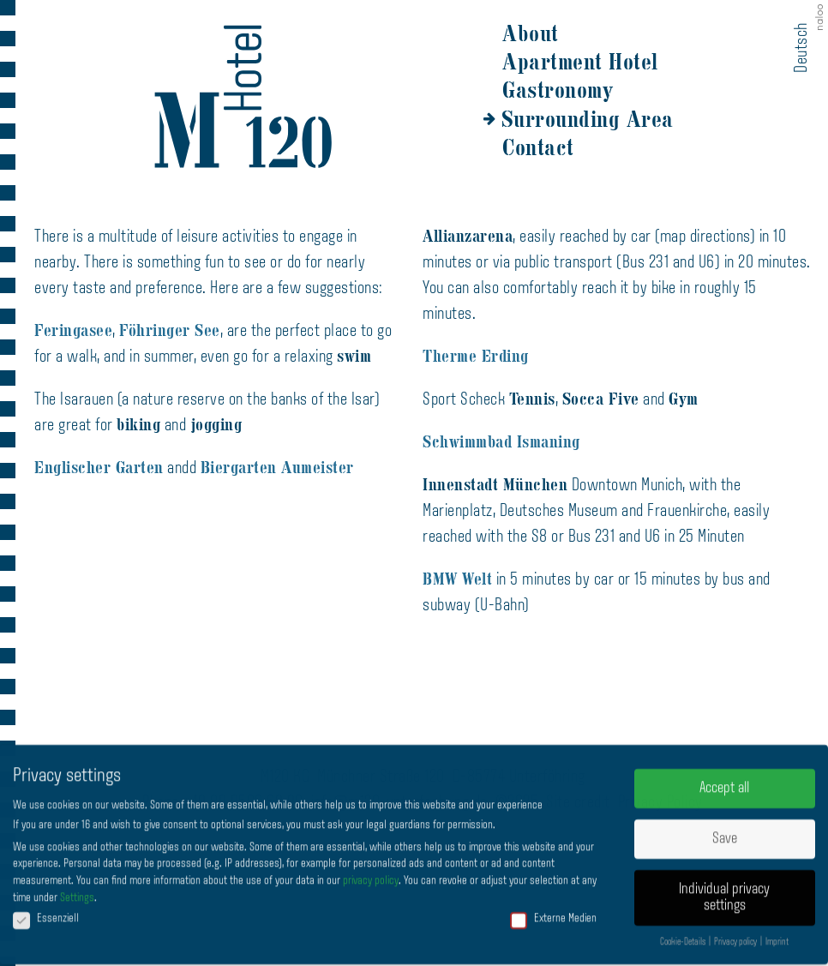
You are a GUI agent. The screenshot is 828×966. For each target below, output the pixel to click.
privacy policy (371, 874)
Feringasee (73, 330)
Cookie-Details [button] (683, 937)
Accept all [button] (724, 782)
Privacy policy (736, 937)
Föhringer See (169, 330)
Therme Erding (476, 356)
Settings (77, 891)
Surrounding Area (588, 119)
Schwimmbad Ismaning (501, 442)
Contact (538, 147)
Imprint (777, 937)
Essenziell (46, 912)
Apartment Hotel (580, 61)
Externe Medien (553, 912)
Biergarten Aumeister (277, 467)
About (530, 33)
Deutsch (802, 47)
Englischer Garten (99, 467)
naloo (821, 19)
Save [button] (724, 832)
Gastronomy (557, 90)
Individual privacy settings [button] (724, 892)
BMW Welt (457, 579)
